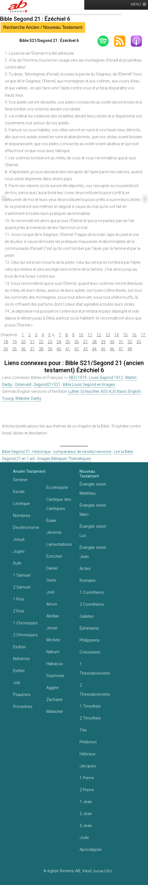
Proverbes (22, 706)
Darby (7, 384)
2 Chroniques (25, 634)
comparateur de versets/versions (82, 451)
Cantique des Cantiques (58, 504)
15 (125, 335)
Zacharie (54, 699)
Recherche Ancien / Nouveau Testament (42, 27)
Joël (50, 592)
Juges (19, 551)
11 (90, 335)
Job (16, 682)
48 (129, 349)
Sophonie (55, 675)
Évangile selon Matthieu (93, 489)
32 (129, 342)
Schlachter (89, 391)
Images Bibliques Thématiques (64, 458)
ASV (104, 391)
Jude (84, 837)
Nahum (52, 651)
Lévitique (21, 503)
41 (67, 349)
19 (14, 342)
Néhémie (21, 658)
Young (8, 398)
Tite (83, 730)
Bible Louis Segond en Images (89, 384)
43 (85, 349)
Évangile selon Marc (93, 510)
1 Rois (18, 599)
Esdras (19, 646)
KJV (112, 391)
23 (50, 342)
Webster (22, 398)
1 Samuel (21, 575)
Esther (19, 670)
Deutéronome (26, 527)
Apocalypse (91, 849)
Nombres (21, 515)
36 (23, 349)
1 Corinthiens (92, 592)
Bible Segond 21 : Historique (26, 451)
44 (94, 349)
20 (23, 342)
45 (103, 349)
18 (5, 342)
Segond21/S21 (47, 384)
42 (76, 349)
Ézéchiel (54, 556)
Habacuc (54, 663)
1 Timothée (90, 706)
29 (103, 342)
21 (32, 342)
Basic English (129, 391)
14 (116, 335)
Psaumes (21, 694)
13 (107, 335)
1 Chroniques (25, 622)
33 (138, 342)
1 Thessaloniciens (95, 669)
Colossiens (90, 652)
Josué (19, 539)
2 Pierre (87, 789)
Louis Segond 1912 (106, 377)
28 (94, 342)
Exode (19, 491)
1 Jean (86, 801)
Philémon (88, 742)
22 (41, 342)
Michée (53, 639)
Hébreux (87, 753)
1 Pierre (87, 777)
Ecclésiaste (57, 487)
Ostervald (23, 384)
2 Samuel (21, 587)
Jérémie (54, 532)
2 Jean (86, 813)
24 (59, 342)
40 (59, 349)
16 (134, 335)
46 (112, 349)
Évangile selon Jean (93, 552)
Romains (88, 580)
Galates (87, 616)
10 (81, 335)
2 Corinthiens (92, 604)
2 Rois (18, 611)
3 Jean (86, 825)
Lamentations (59, 544)
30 (112, 342)
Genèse (20, 479)
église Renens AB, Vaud (69, 870)
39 (50, 349)
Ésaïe (51, 520)
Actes (85, 568)
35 (14, 349)
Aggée (52, 687)
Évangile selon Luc (93, 531)
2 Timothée (90, 718)
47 (121, 349)
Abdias (52, 616)
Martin (130, 377)
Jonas (52, 627)
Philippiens (89, 640)
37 (32, 349)
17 (143, 335)
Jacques (88, 765)
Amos (51, 604)
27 (85, 342)
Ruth (17, 563)
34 (5, 349)
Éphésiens (89, 628)
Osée (51, 580)
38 (41, 349)
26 (76, 342)
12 (98, 335)
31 (121, 342)
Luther (73, 391)
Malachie (54, 711)
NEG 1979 (77, 377)
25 (67, 342)
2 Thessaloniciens (95, 690)
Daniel (52, 568)
